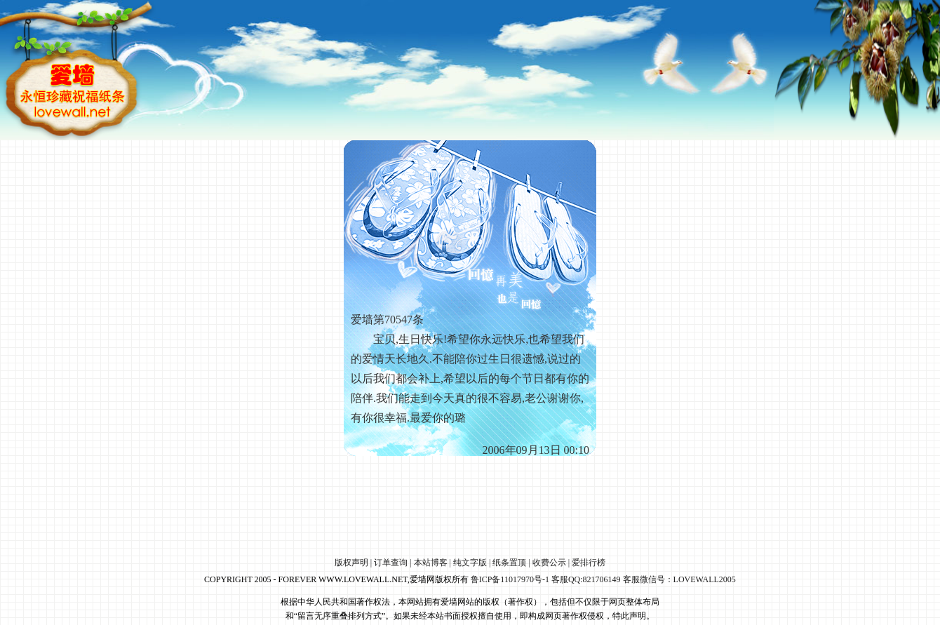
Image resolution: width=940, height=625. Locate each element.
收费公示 (549, 562)
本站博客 (431, 562)
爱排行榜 (588, 562)
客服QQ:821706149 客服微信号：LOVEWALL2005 (643, 579)
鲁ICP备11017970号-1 (510, 579)
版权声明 (351, 562)
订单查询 (391, 562)
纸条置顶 (509, 562)
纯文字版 (470, 562)
